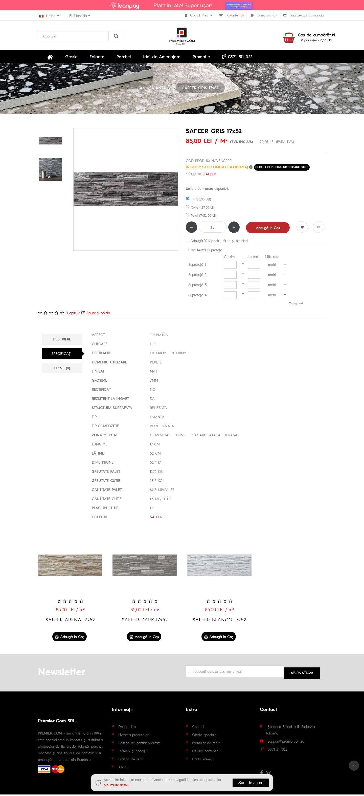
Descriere (62, 341)
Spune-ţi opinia (95, 314)
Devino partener (205, 752)
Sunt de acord (250, 783)
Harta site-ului (203, 760)
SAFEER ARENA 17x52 (70, 621)
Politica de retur (131, 760)
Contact (198, 727)
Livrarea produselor (133, 735)
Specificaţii (62, 355)
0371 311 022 (202, 57)
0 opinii (71, 314)
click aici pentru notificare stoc (281, 169)
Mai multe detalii (116, 785)
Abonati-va (301, 672)
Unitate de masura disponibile (207, 190)
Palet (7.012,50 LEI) (202, 217)
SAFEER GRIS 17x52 (200, 90)
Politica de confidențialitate (139, 744)
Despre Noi (127, 727)
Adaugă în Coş (268, 229)
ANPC (123, 768)
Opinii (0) (62, 370)
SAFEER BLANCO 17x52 (219, 621)
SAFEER (209, 176)
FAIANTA (157, 90)
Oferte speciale (204, 735)
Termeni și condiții (132, 752)
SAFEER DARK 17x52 (145, 621)
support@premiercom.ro (286, 742)
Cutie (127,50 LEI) (201, 209)
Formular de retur (206, 744)
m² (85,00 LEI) (198, 201)
